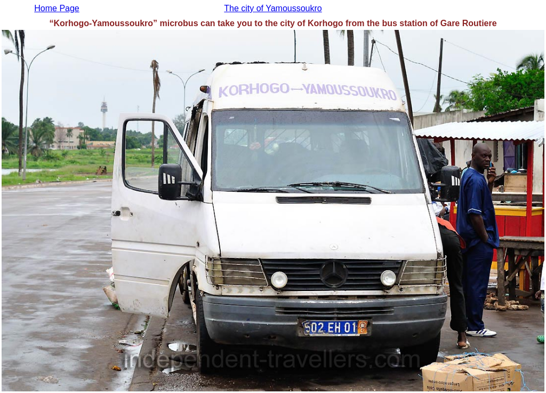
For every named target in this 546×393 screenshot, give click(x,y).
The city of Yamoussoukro (273, 8)
